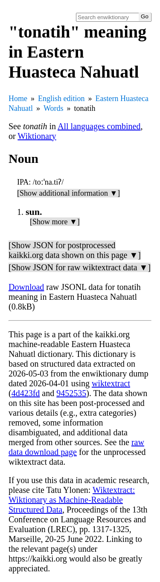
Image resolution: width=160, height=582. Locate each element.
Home (18, 98)
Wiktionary (36, 136)
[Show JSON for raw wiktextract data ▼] (80, 267)
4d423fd (26, 393)
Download (26, 287)
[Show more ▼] (55, 221)
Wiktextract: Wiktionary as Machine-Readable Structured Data (72, 499)
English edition (61, 98)
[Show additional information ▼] (68, 193)
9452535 (71, 393)
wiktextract (111, 383)
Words (54, 108)
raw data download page (76, 447)
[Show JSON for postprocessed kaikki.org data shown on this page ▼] (75, 250)
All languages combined (99, 126)
